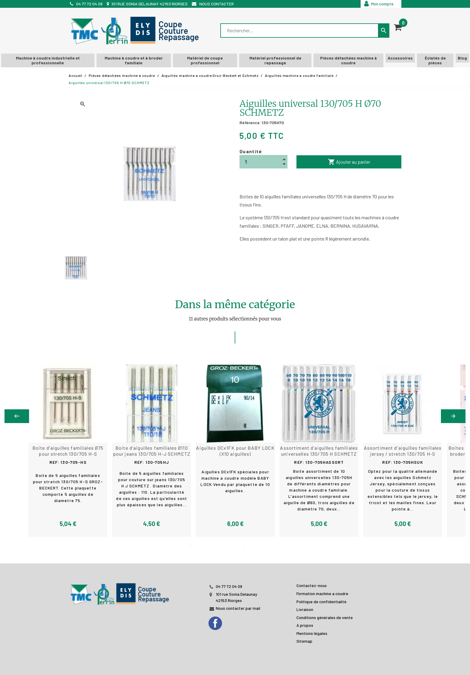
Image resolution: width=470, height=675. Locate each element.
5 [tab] (226, 545)
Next (453, 416)
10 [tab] (271, 545)
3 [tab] (208, 545)
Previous (16, 416)
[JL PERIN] (121, 590)
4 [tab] (217, 545)
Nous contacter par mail (238, 607)
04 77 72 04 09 (89, 3)
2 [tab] (199, 545)
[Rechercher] (299, 30)
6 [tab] (235, 545)
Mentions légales (311, 633)
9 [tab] (262, 545)
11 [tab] (280, 545)
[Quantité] (263, 161)
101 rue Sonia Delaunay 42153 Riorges (149, 3)
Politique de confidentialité (321, 600)
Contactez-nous (311, 585)
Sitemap (304, 640)
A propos (304, 624)
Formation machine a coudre (322, 593)
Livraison (304, 609)
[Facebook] (221, 621)
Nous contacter (216, 3)
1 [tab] (190, 545)
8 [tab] (253, 545)
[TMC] (137, 30)
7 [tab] (244, 545)
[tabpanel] (235, 450)
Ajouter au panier (349, 161)
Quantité (250, 151)
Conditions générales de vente (324, 616)
